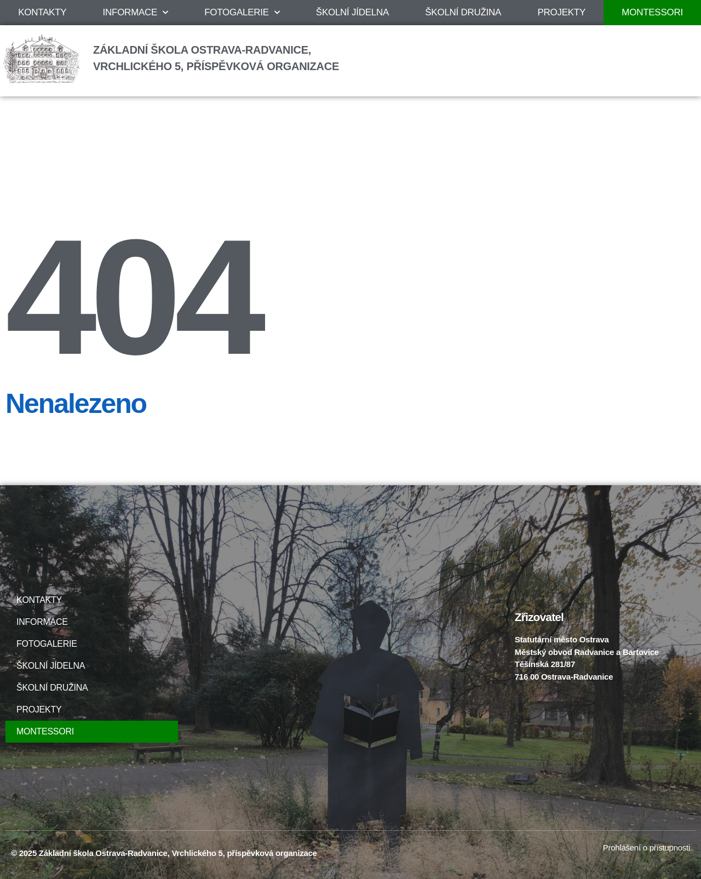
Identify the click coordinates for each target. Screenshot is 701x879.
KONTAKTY (42, 12)
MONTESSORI (45, 731)
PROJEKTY (561, 12)
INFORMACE (135, 12)
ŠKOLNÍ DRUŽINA (463, 12)
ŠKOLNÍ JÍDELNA (352, 12)
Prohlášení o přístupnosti (646, 847)
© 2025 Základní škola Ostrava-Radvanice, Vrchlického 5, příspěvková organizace (164, 853)
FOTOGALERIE (241, 12)
